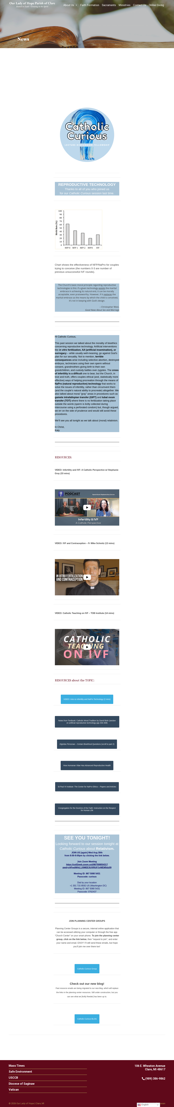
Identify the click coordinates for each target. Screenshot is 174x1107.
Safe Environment (18, 1071)
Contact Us (139, 5)
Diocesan (160, 1103)
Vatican (12, 1089)
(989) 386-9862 (155, 1078)
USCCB (11, 1077)
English (143, 1104)
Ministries (124, 5)
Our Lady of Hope (25, 1103)
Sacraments (109, 5)
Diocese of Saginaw (19, 1083)
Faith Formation (89, 5)
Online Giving (156, 5)
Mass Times (15, 1065)
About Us (70, 5)
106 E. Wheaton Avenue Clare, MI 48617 (152, 1067)
